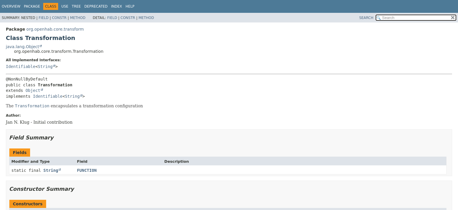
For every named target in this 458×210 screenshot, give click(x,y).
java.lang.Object (22, 46)
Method (78, 18)
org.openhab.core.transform (55, 29)
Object (32, 90)
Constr (59, 18)
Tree (76, 6)
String (45, 66)
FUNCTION (86, 170)
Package (32, 6)
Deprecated (96, 6)
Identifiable (20, 66)
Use (64, 6)
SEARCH (366, 18)
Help (130, 6)
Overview (11, 6)
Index (116, 6)
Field (43, 18)
